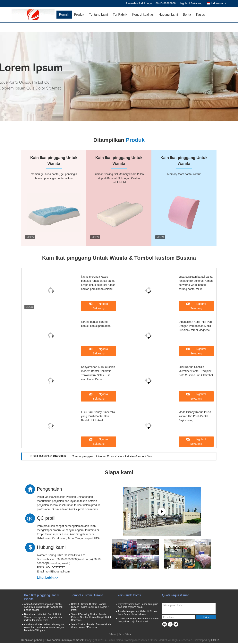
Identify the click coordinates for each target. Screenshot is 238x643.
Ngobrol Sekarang (191, 3)
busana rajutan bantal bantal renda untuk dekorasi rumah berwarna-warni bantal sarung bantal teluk (196, 283)
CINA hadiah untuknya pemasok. (65, 640)
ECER (215, 640)
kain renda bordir (129, 595)
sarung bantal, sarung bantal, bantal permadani (96, 323)
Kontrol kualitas (143, 14)
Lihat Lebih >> (47, 577)
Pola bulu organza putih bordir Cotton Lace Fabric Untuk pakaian (137, 613)
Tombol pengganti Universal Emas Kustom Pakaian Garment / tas (112, 456)
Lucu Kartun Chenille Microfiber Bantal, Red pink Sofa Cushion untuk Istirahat (196, 371)
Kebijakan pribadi (31, 640)
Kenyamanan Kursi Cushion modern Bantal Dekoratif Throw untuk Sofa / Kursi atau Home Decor (98, 373)
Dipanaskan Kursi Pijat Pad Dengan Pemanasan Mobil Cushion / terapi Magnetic (195, 326)
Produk (79, 14)
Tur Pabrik (120, 14)
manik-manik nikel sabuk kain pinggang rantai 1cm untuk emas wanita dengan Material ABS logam (44, 627)
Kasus (200, 14)
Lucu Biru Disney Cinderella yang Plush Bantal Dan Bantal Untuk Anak (98, 416)
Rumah (64, 14)
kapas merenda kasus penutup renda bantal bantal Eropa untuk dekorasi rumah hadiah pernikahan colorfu (98, 283)
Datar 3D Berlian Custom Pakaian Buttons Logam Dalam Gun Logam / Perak (89, 607)
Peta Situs (124, 634)
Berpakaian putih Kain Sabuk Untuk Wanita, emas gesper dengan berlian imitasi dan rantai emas (43, 617)
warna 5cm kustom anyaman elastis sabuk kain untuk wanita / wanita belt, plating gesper (43, 607)
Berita (187, 14)
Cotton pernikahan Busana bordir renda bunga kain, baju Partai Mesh (138, 620)
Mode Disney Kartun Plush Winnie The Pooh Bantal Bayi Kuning (195, 416)
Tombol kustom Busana (87, 595)
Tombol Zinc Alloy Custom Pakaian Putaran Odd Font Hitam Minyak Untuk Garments (91, 617)
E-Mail (112, 634)
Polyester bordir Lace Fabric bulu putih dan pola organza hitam (138, 605)
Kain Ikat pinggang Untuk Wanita (41, 597)
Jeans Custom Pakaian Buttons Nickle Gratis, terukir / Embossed (91, 626)
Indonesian (218, 3)
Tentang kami (98, 14)
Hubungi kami (168, 14)
